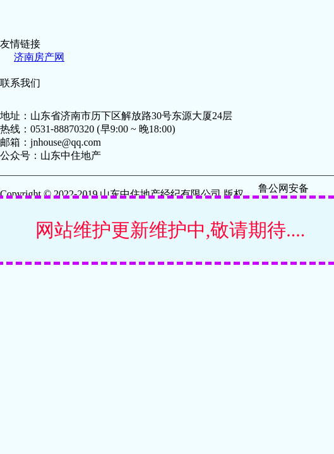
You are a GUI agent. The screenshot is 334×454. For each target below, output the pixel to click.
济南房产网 (39, 57)
